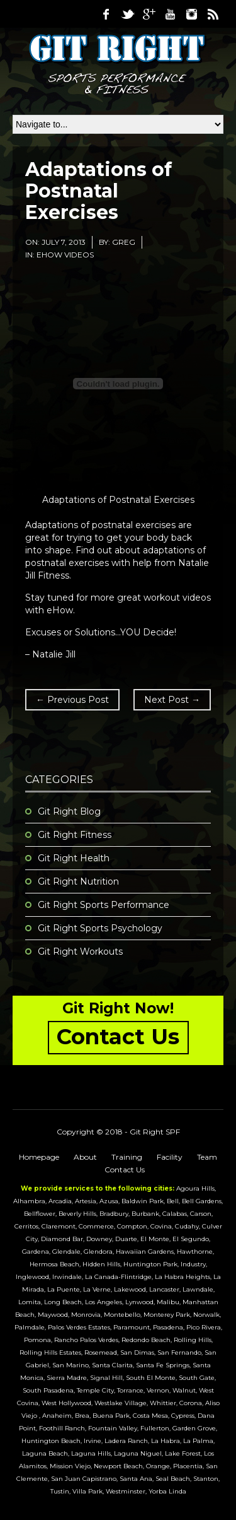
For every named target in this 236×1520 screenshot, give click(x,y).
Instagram (191, 14)
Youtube (170, 14)
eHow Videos (65, 254)
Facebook (105, 14)
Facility (170, 1157)
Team (207, 1157)
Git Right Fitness (74, 834)
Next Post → (172, 699)
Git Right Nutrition (78, 881)
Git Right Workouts (80, 951)
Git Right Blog (69, 811)
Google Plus (148, 14)
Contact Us (124, 1169)
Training (126, 1157)
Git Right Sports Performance (103, 904)
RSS (212, 14)
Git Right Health (74, 858)
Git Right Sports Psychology (100, 928)
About (85, 1157)
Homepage (39, 1157)
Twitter (127, 14)
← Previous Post (72, 699)
